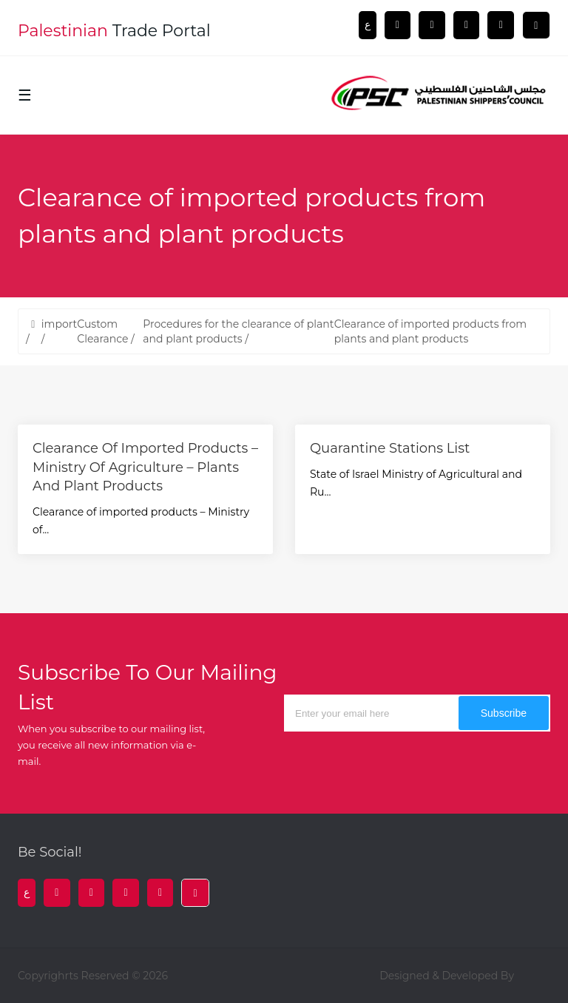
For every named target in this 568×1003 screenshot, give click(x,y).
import (59, 324)
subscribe (504, 713)
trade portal (114, 31)
